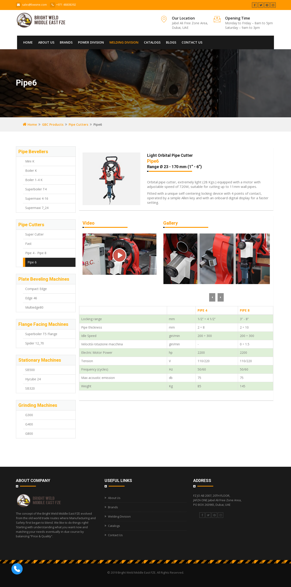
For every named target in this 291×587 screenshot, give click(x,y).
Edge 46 (31, 298)
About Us (46, 42)
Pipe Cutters (78, 124)
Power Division (91, 42)
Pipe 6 (32, 262)
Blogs (171, 42)
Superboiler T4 (36, 189)
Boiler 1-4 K (34, 180)
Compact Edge (36, 289)
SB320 (30, 388)
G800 (29, 433)
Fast (28, 243)
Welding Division (123, 42)
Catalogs (152, 42)
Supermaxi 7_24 (36, 208)
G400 (29, 424)
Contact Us (192, 42)
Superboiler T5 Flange (41, 334)
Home (28, 42)
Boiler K (31, 170)
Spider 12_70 (34, 343)
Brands (66, 42)
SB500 (30, 370)
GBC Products (52, 124)
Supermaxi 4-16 (36, 198)
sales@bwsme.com (34, 5)
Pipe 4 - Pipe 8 (35, 253)
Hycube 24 (33, 379)
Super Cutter (34, 234)
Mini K (29, 161)
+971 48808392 (66, 5)
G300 (29, 415)
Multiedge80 (34, 307)
